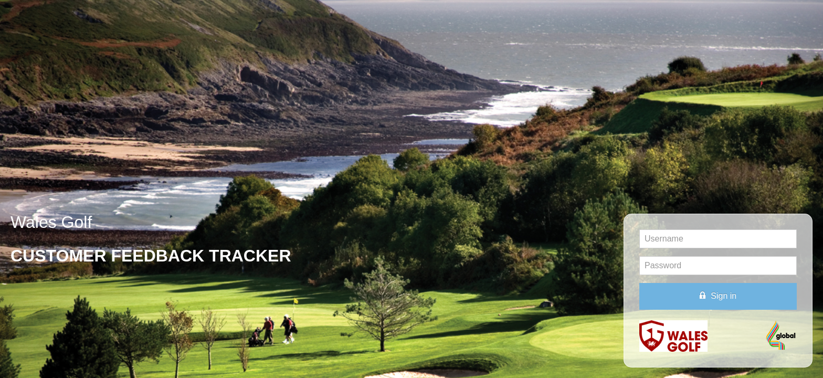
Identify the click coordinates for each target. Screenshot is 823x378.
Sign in (718, 295)
